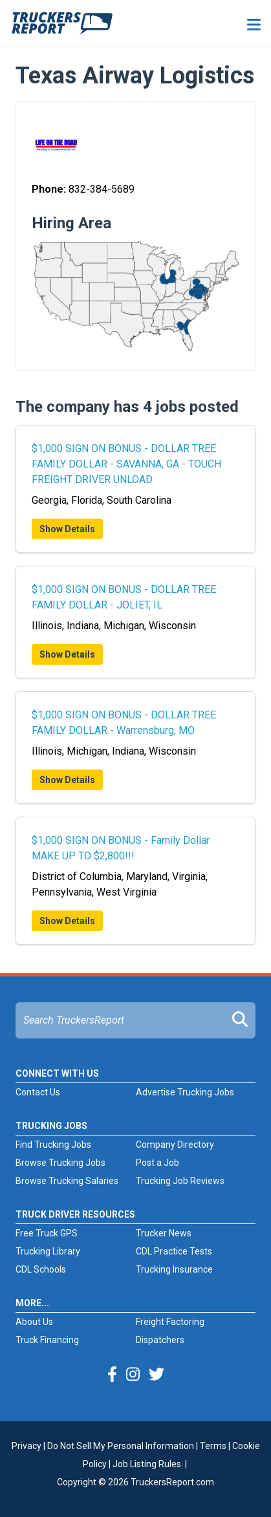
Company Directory (175, 1144)
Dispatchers (160, 1340)
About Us (34, 1322)
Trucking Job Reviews (180, 1181)
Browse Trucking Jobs (60, 1162)
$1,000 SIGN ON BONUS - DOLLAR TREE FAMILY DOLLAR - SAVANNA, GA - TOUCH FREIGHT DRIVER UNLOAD (126, 464)
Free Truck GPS (47, 1233)
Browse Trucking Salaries (67, 1181)
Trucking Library (48, 1251)
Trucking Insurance (174, 1269)
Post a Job (157, 1162)
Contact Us (38, 1092)
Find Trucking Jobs (53, 1144)
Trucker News (163, 1233)
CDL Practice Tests (174, 1251)
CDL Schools (41, 1269)
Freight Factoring (170, 1322)
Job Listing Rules (147, 1464)
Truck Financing (47, 1340)
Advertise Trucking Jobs (185, 1092)
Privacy (26, 1446)
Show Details (67, 529)
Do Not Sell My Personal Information (120, 1446)
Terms (213, 1446)
